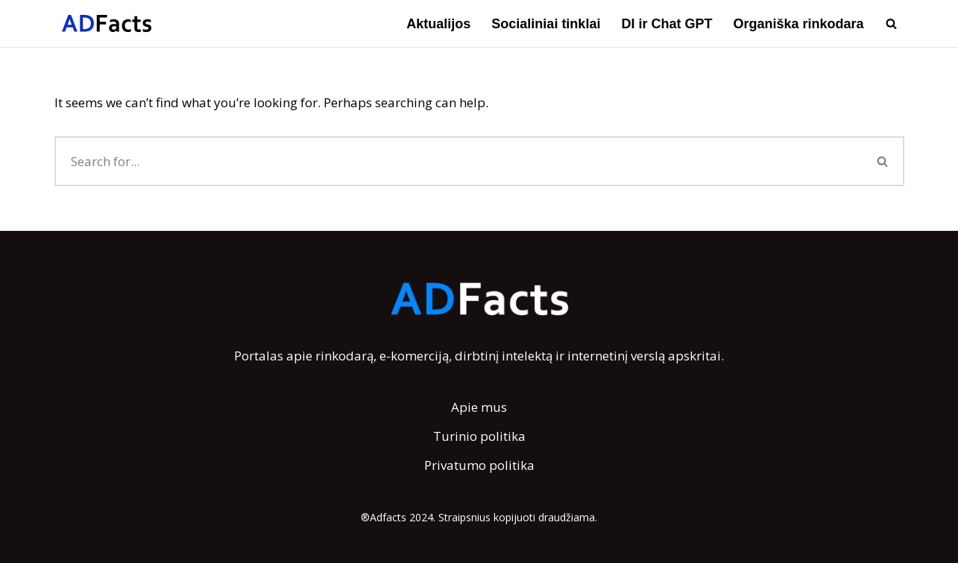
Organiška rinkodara (798, 23)
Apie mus (479, 407)
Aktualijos (438, 23)
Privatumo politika (479, 465)
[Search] (891, 23)
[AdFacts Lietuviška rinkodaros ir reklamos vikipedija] (106, 23)
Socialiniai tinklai (545, 23)
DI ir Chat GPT (666, 23)
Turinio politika (479, 436)
